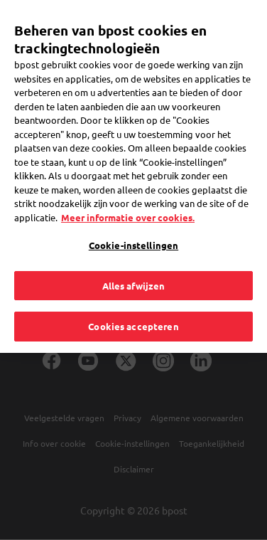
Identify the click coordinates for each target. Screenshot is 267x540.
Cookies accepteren (133, 310)
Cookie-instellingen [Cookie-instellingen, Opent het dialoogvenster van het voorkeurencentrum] (133, 229)
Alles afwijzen (133, 269)
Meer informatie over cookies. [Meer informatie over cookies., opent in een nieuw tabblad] (128, 200)
